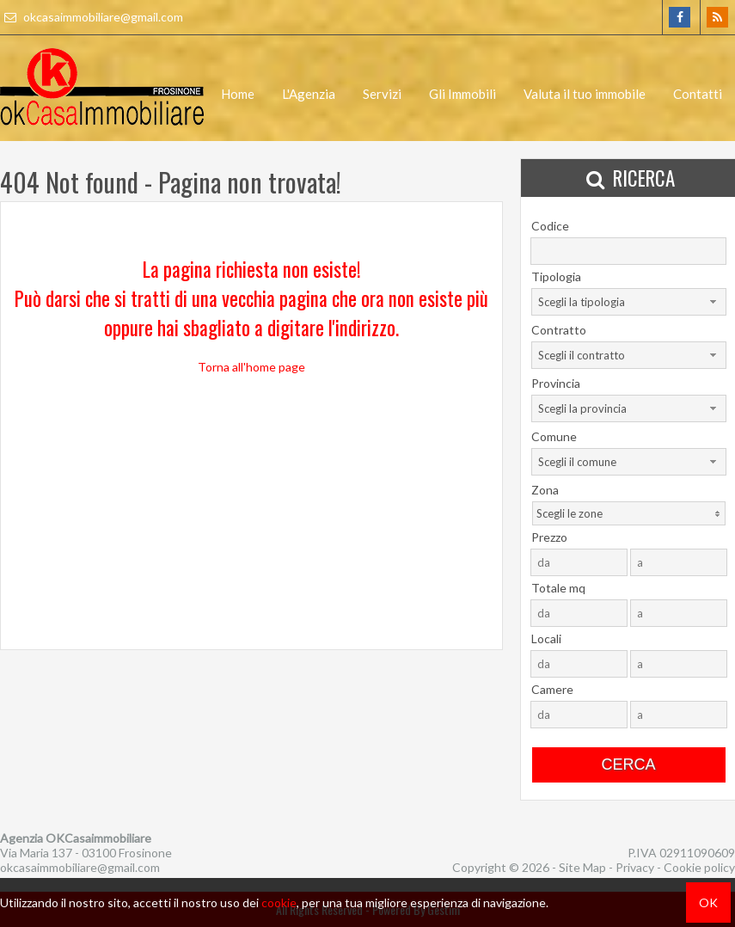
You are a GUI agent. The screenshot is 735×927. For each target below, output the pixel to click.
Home (237, 93)
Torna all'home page (251, 366)
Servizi (382, 93)
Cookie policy (699, 867)
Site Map (582, 867)
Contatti (697, 93)
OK (708, 902)
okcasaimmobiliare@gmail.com (91, 16)
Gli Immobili (462, 93)
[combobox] (628, 302)
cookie (279, 902)
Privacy (635, 867)
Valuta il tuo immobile (585, 93)
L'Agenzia (308, 93)
